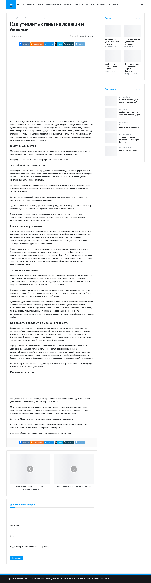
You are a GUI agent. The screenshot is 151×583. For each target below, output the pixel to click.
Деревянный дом (52, 4)
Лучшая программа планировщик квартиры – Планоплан (129, 139)
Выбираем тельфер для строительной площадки (132, 41)
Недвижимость (103, 4)
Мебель (89, 4)
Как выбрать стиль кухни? (129, 150)
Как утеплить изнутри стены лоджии (74, 486)
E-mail (12, 536)
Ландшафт (78, 4)
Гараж (39, 4)
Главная (11, 4)
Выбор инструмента (24, 4)
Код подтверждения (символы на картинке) (29, 547)
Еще (114, 4)
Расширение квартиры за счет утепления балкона (30, 487)
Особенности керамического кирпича (111, 66)
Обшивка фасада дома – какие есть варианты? (112, 41)
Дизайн (66, 4)
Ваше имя (14, 525)
